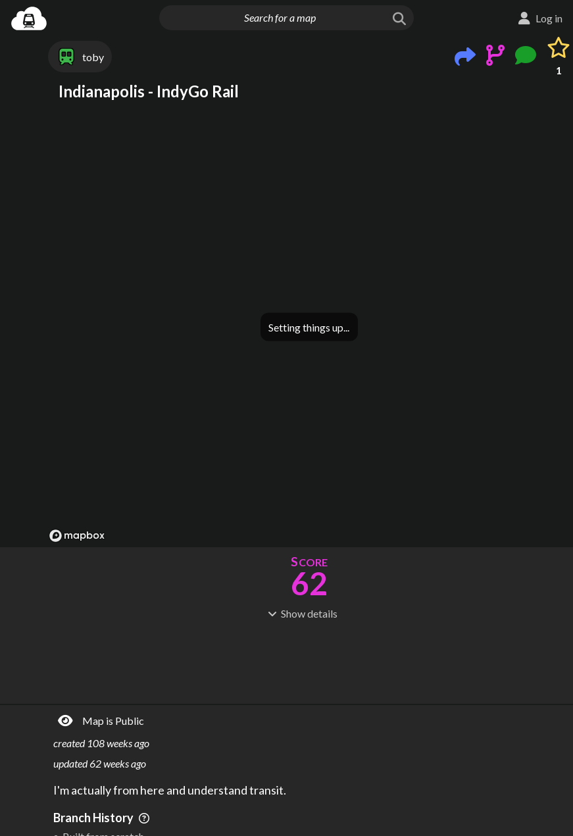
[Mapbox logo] (77, 535)
